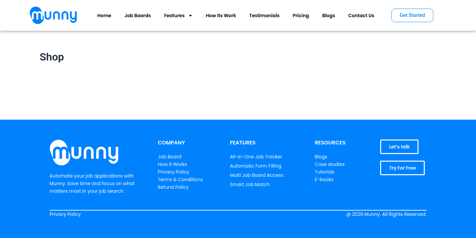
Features (178, 15)
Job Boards (137, 15)
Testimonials (264, 15)
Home (104, 15)
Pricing (301, 15)
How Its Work (221, 15)
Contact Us (361, 15)
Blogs (328, 15)
